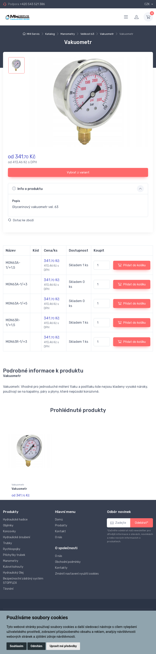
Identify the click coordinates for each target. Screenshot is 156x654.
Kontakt (60, 531)
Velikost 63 (87, 33)
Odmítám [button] (36, 646)
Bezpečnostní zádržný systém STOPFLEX (23, 580)
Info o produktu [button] (27, 188)
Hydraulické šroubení (16, 537)
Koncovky (9, 531)
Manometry (68, 33)
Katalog (50, 33)
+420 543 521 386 (32, 4)
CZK (147, 4)
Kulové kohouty (13, 566)
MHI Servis (33, 33)
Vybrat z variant (78, 172)
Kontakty (61, 567)
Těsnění (8, 588)
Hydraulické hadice (15, 519)
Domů (59, 519)
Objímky (8, 525)
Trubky (7, 543)
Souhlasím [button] (16, 646)
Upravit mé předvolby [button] (63, 646)
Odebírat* (141, 522)
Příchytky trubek (14, 555)
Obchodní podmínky (68, 561)
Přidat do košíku (132, 265)
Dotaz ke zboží (21, 220)
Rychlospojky (11, 549)
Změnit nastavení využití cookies (77, 573)
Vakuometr (107, 33)
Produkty (61, 525)
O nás (58, 537)
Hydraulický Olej (13, 572)
